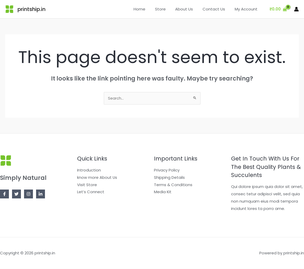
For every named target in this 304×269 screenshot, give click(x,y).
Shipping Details (169, 177)
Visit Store (87, 185)
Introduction (89, 170)
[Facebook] (4, 194)
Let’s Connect (90, 192)
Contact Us (216, 9)
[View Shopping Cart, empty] (278, 9)
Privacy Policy (167, 170)
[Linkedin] (40, 194)
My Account (247, 9)
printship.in (31, 9)
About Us (188, 9)
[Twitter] (16, 194)
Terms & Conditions (173, 185)
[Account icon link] (296, 9)
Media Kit (163, 192)
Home (147, 9)
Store (166, 9)
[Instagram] (28, 194)
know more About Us (97, 177)
